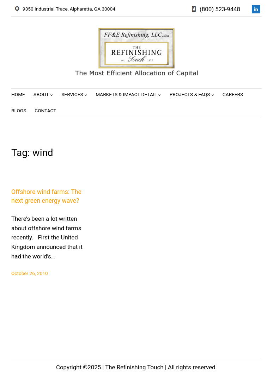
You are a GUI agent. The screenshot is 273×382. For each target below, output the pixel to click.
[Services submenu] (85, 94)
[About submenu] (51, 94)
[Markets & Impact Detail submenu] (159, 94)
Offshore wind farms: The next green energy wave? (46, 196)
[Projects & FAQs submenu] (212, 94)
